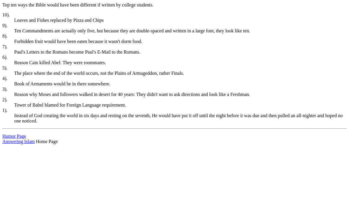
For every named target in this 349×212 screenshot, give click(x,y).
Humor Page (14, 136)
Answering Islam (18, 141)
